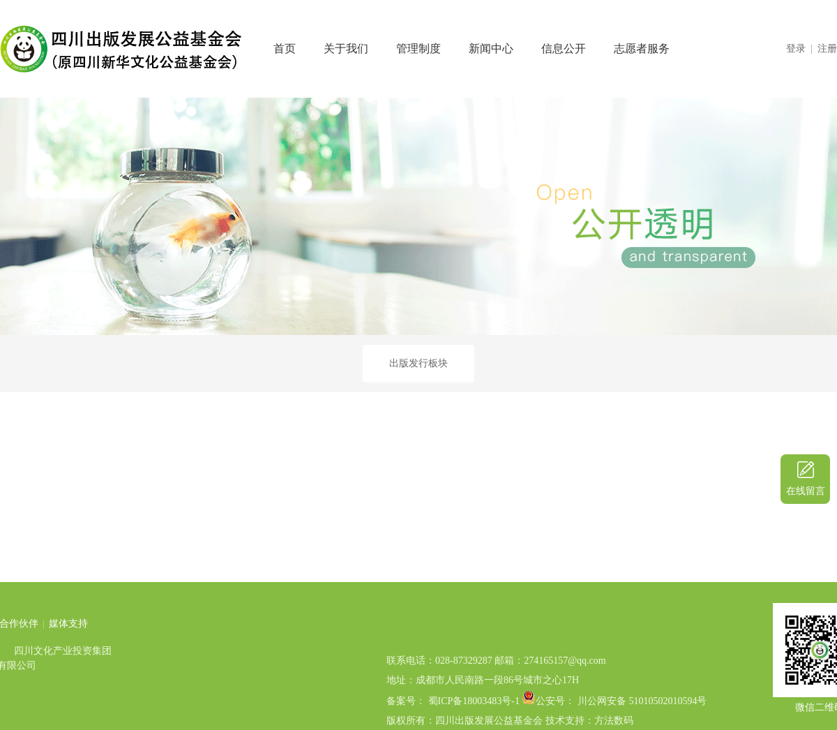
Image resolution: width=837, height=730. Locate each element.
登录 (796, 48)
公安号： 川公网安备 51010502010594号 (621, 723)
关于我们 (346, 48)
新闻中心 (491, 48)
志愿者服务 (642, 48)
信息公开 (563, 48)
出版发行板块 (418, 363)
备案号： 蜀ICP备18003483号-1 (453, 723)
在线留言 (805, 491)
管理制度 (418, 48)
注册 (827, 48)
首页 (284, 48)
